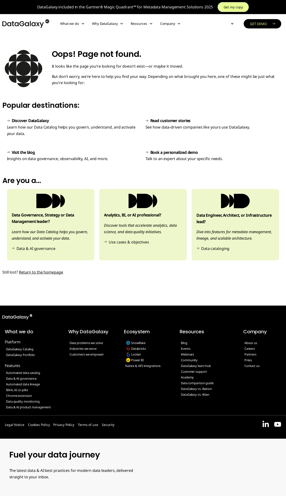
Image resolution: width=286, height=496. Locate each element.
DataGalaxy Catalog (19, 349)
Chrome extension (19, 396)
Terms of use (88, 424)
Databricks (138, 348)
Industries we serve (83, 348)
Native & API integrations (143, 366)
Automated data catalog (23, 373)
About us (250, 343)
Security (108, 424)
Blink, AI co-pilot (17, 390)
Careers (249, 348)
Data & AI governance (35, 248)
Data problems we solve (86, 343)
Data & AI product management (28, 407)
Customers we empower (87, 354)
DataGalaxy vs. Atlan (195, 394)
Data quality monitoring (23, 401)
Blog (184, 343)
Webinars (187, 354)
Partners (250, 354)
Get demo (258, 24)
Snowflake (138, 343)
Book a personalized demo (174, 152)
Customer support (194, 371)
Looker (136, 354)
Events (185, 348)
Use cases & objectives (129, 242)
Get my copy (233, 7)
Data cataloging (215, 248)
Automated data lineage (23, 384)
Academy (187, 377)
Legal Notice (14, 424)
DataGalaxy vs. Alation (196, 389)
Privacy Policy (63, 424)
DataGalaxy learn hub (196, 366)
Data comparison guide (197, 383)
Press (248, 360)
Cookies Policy (39, 424)
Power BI (137, 360)
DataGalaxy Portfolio (20, 355)
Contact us (251, 366)
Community (189, 360)
